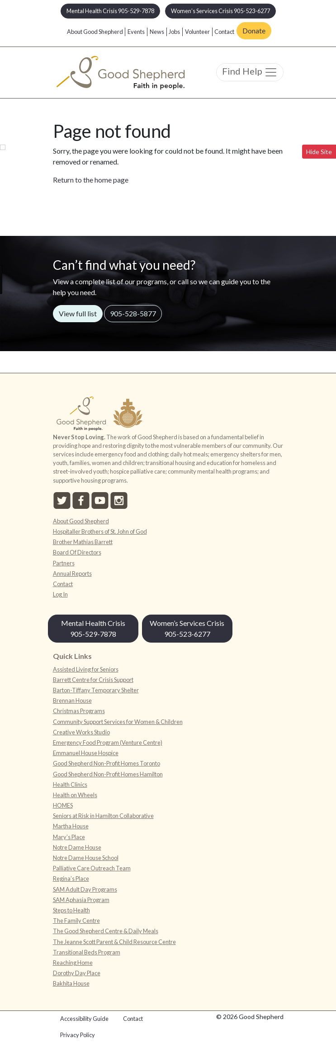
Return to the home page (90, 179)
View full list (78, 313)
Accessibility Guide (84, 1018)
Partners (64, 563)
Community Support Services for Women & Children (118, 721)
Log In (60, 594)
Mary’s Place (69, 837)
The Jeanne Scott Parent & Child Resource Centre (114, 941)
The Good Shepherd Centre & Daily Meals (105, 931)
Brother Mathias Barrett (83, 541)
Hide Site (319, 151)
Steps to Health (71, 910)
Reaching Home (73, 962)
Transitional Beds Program (86, 952)
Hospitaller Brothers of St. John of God (100, 531)
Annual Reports (72, 573)
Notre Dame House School (85, 857)
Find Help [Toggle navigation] (250, 72)
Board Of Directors (77, 552)
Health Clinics (70, 784)
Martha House (71, 826)
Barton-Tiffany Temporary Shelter (96, 690)
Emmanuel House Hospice (85, 752)
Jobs (174, 31)
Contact (224, 31)
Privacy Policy (77, 1034)
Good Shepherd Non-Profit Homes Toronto (106, 763)
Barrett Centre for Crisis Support (93, 679)
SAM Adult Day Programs (85, 889)
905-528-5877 (133, 313)
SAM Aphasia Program (81, 899)
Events (136, 31)
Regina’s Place (71, 878)
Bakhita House (71, 983)
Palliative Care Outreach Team (92, 868)
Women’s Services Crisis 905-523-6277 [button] (220, 10)
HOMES (63, 805)
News (157, 31)
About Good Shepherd (95, 31)
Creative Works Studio (81, 732)
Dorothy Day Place (76, 973)
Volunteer (197, 31)
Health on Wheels (75, 795)
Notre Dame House (77, 847)
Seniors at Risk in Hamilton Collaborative (103, 815)
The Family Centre (76, 920)
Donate (253, 30)
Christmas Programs (79, 710)
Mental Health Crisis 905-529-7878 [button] (110, 10)
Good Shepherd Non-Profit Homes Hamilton (108, 774)
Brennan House (72, 700)
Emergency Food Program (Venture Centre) (107, 742)
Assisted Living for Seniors (85, 669)
